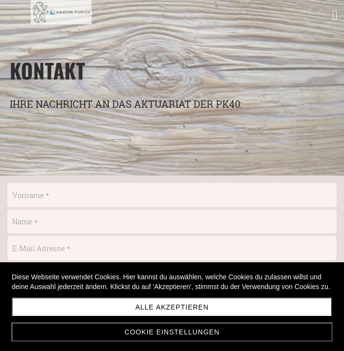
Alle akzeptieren (172, 307)
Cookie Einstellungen (171, 332)
